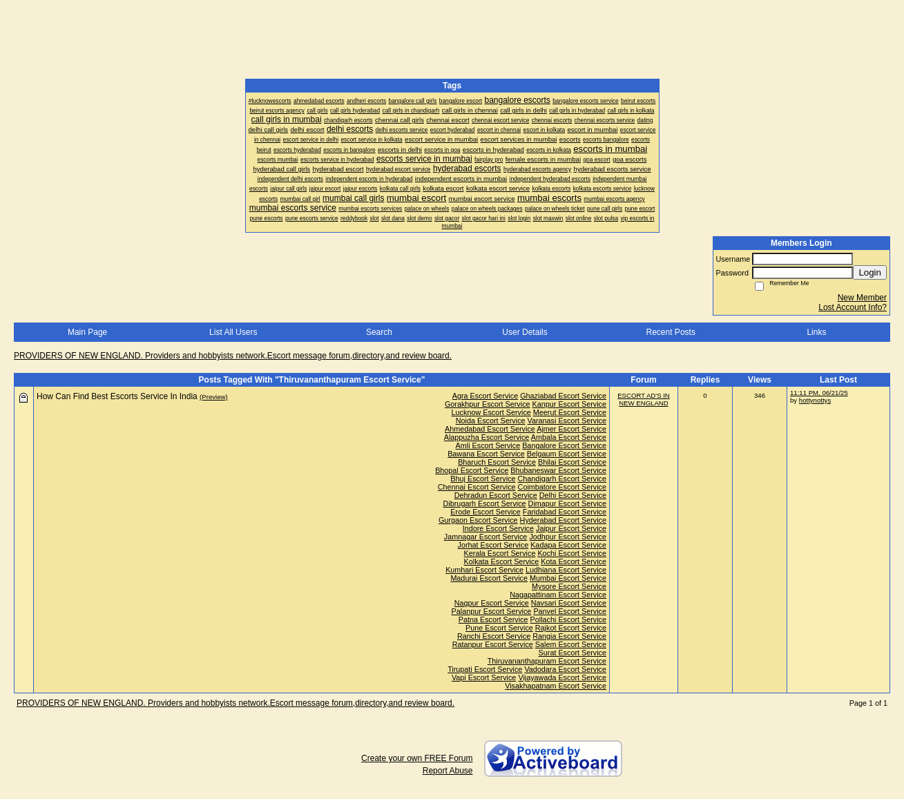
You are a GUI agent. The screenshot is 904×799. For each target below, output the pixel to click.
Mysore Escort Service (569, 586)
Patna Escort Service (493, 619)
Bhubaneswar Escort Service (558, 470)
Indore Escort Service (498, 528)
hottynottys (815, 400)
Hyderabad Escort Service (563, 520)
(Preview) (214, 397)
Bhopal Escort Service (471, 470)
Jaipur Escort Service (571, 528)
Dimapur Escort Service (567, 503)
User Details (524, 332)
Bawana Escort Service (486, 454)
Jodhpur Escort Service (567, 536)
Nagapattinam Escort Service (558, 594)
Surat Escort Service (572, 652)
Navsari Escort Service (568, 603)
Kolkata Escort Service (501, 561)
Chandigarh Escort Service (562, 478)
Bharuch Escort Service (497, 462)
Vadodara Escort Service (565, 669)
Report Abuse (448, 771)
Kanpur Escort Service (569, 404)
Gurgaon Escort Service (478, 520)
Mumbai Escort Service (568, 578)
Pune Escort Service (499, 628)
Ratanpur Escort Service (492, 644)
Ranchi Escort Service (493, 636)
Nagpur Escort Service (491, 603)
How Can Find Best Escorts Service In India (117, 396)
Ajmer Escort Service (571, 429)
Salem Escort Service (570, 644)
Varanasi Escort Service (567, 420)
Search (379, 332)
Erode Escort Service (485, 512)
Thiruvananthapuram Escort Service (547, 661)
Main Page (87, 332)
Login (869, 272)
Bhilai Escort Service (572, 462)
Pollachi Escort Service (568, 619)
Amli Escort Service (488, 445)
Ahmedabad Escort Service (490, 429)
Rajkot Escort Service (570, 628)
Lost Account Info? (852, 307)
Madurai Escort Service (489, 578)
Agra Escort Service (485, 396)
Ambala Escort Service (568, 437)
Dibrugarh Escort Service (484, 503)
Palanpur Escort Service (492, 611)
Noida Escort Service (491, 420)
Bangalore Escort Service (564, 445)
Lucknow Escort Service (491, 412)
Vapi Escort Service (484, 677)
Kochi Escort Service (571, 553)
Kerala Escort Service (500, 553)
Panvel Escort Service (569, 611)
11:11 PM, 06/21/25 (819, 392)
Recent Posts (670, 332)
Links (816, 332)
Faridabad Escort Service (564, 512)
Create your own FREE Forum (416, 758)
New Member (862, 297)
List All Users (233, 332)
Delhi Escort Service (572, 495)
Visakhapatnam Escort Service (555, 686)
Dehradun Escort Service (495, 495)
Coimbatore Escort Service (562, 487)
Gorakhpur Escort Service (487, 404)
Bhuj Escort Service (482, 478)
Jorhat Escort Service (493, 545)
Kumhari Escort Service (484, 570)
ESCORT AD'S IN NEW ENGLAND (643, 399)
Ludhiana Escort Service (566, 570)
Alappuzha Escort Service (487, 437)
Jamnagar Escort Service (486, 536)
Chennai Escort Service (477, 487)
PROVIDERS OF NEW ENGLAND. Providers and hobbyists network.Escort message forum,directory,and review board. (233, 355)
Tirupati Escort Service (485, 669)
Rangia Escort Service (569, 636)
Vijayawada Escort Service (562, 677)
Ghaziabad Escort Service (563, 396)
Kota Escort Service (573, 561)
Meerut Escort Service (569, 412)
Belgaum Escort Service (566, 454)
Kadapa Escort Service (568, 545)
